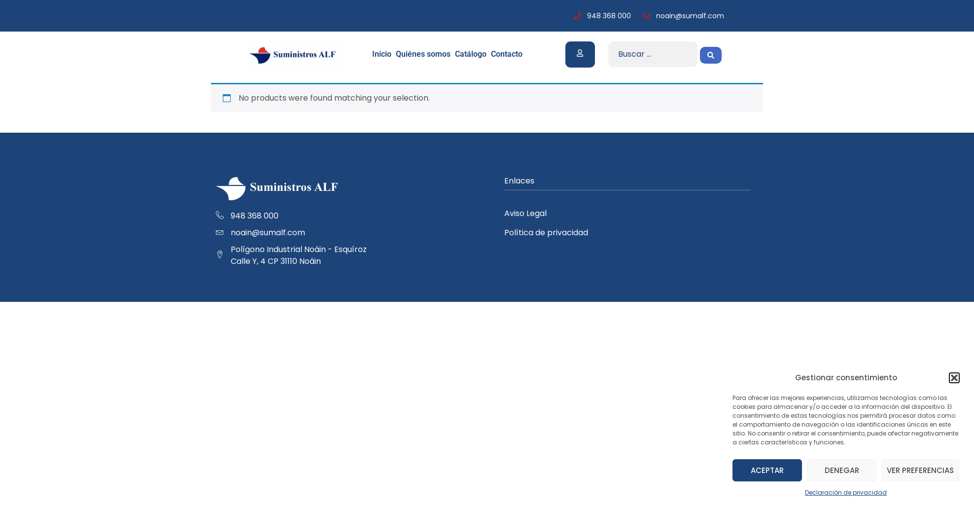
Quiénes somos (423, 54)
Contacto (506, 54)
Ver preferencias (920, 470)
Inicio (381, 54)
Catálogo (471, 54)
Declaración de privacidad (846, 492)
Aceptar (767, 470)
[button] (954, 378)
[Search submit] (711, 54)
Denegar (842, 470)
